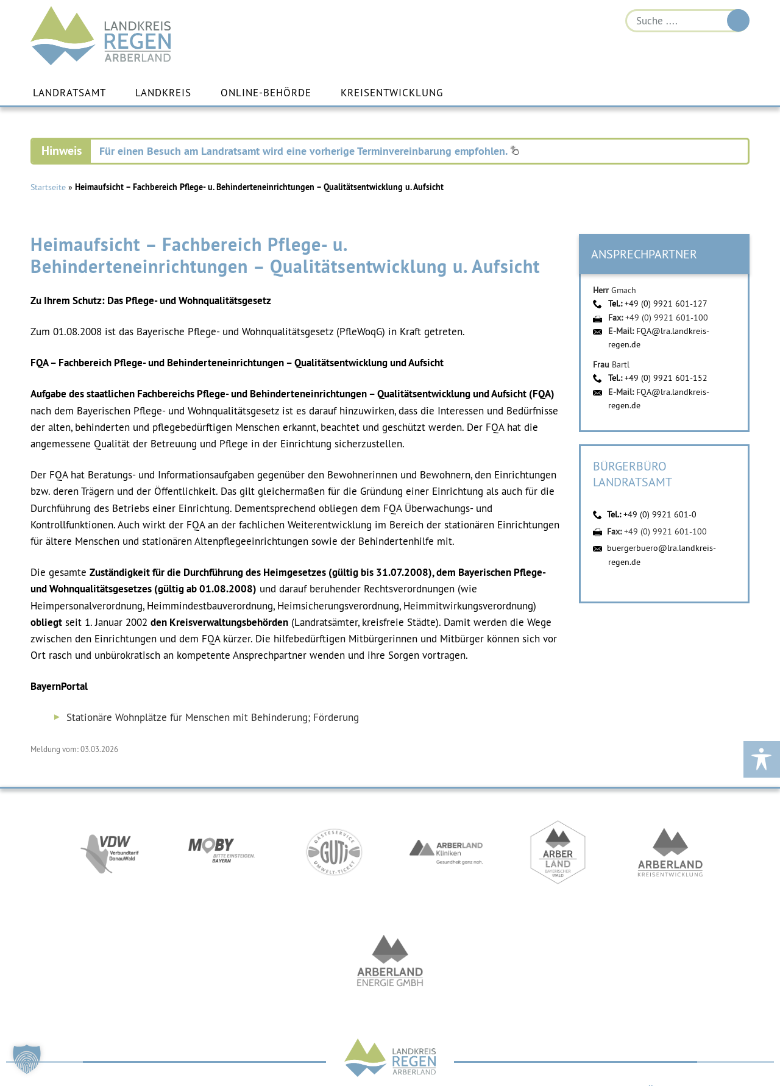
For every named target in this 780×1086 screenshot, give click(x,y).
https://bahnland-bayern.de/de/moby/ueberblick (221, 855)
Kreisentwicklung (392, 93)
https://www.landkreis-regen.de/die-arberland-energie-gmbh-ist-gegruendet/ (390, 965)
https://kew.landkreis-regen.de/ (670, 855)
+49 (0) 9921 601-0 (660, 514)
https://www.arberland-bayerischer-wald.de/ (558, 855)
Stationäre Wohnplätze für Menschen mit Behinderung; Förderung (212, 718)
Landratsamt (69, 93)
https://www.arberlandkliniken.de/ (446, 855)
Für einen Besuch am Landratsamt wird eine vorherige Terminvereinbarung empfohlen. (309, 151)
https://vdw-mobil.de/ (109, 855)
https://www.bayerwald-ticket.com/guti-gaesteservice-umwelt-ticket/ (333, 855)
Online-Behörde (266, 93)
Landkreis (163, 93)
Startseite (48, 187)
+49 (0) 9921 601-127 (666, 304)
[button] (27, 1059)
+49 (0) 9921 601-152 (666, 378)
